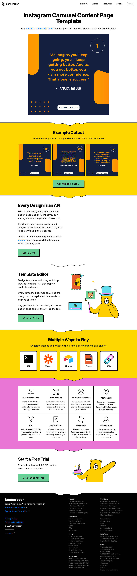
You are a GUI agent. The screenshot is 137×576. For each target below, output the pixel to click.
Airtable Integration (75, 519)
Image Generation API (76, 501)
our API (30, 28)
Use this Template (67, 183)
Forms (70, 526)
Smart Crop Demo (75, 550)
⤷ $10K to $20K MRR (108, 556)
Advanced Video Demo (76, 552)
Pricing (119, 4)
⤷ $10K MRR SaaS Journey (110, 554)
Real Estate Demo (74, 543)
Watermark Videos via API (109, 504)
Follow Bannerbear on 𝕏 (15, 507)
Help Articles (105, 521)
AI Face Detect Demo (76, 539)
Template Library (74, 510)
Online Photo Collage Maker (78, 565)
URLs (70, 528)
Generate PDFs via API (108, 506)
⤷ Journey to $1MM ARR (109, 558)
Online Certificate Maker (77, 558)
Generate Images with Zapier (110, 508)
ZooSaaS (9, 533)
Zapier (21, 240)
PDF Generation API (75, 508)
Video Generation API (76, 506)
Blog (102, 523)
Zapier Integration (74, 521)
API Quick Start (106, 528)
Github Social (73, 545)
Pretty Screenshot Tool (108, 541)
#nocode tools (45, 28)
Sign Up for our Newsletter (16, 511)
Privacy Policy (11, 518)
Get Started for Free (33, 477)
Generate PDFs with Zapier (110, 513)
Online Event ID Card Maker (78, 563)
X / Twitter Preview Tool (109, 539)
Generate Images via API (109, 501)
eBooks (103, 526)
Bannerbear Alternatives (109, 570)
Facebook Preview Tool (109, 536)
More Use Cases (106, 515)
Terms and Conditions (14, 522)
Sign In (131, 4)
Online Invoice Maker (76, 568)
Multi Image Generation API (78, 504)
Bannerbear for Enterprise (78, 513)
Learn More (29, 252)
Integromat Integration (76, 523)
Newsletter (104, 565)
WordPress (72, 530)
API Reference (105, 530)
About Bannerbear (107, 549)
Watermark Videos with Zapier (111, 510)
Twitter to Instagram (75, 541)
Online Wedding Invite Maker (78, 561)
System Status (105, 547)
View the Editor (31, 318)
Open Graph (72, 548)
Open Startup (105, 552)
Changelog (104, 563)
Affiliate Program (106, 561)
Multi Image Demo (75, 536)
